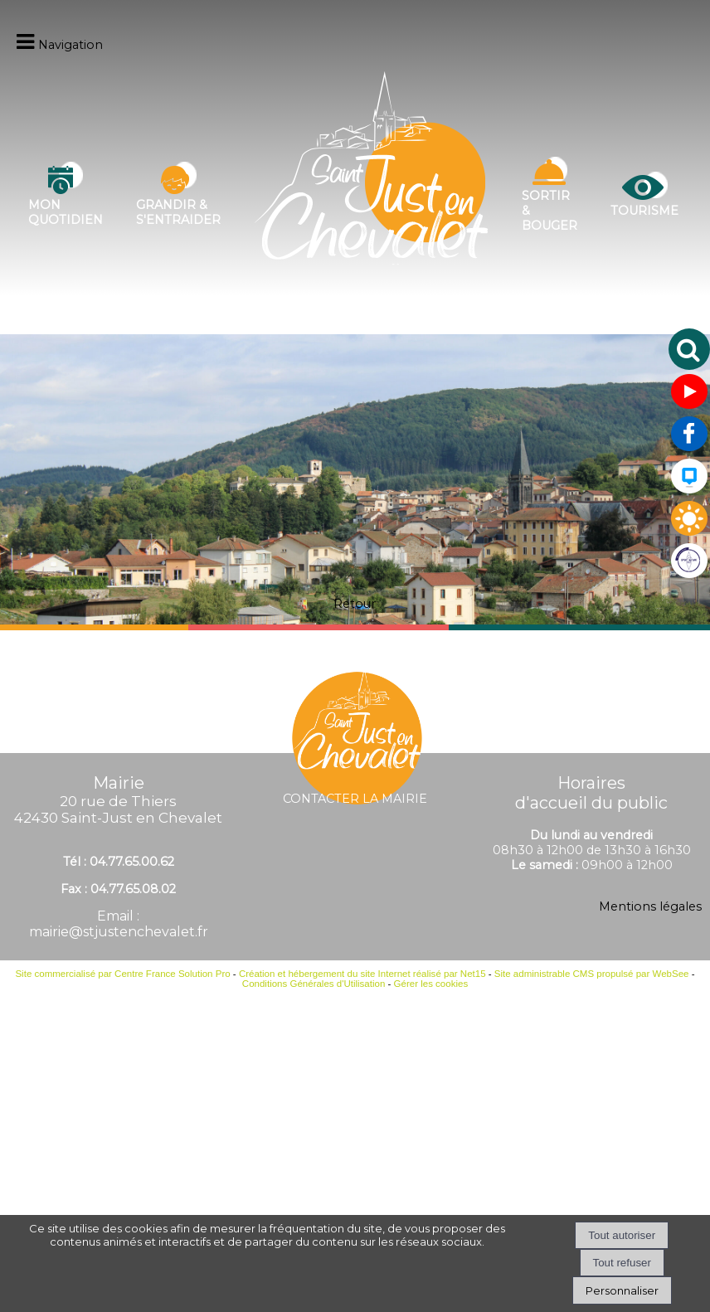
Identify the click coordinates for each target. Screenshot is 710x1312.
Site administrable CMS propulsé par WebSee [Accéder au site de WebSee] (591, 974)
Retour (354, 603)
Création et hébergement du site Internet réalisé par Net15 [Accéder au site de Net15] (362, 974)
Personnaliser (622, 1290)
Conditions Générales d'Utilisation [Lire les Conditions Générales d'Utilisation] (313, 984)
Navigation (70, 44)
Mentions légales (650, 906)
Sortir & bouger (549, 210)
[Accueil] (371, 194)
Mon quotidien (65, 212)
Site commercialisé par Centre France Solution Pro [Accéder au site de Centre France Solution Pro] (122, 974)
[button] (689, 349)
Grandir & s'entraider (178, 212)
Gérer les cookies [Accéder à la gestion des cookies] (431, 984)
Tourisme (644, 210)
